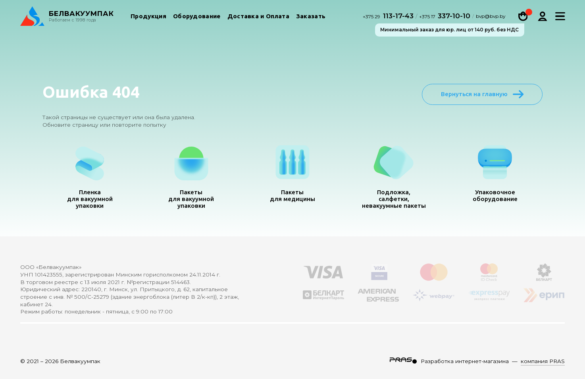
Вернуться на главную (482, 94)
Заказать (310, 17)
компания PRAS (543, 361)
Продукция (148, 17)
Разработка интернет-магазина (465, 361)
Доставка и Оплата (258, 17)
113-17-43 (389, 17)
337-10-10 (444, 17)
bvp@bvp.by (490, 17)
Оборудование (197, 17)
